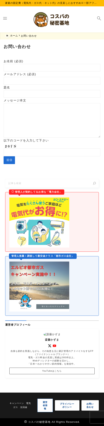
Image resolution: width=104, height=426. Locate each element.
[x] (50, 357)
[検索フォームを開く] (99, 19)
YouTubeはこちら (52, 382)
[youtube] (54, 357)
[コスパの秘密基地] (52, 19)
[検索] (94, 189)
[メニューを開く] (5, 19)
